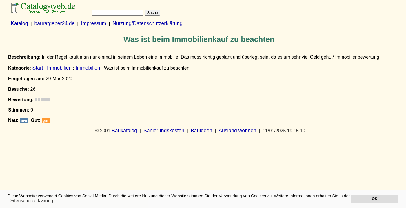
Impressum (93, 23)
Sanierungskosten (163, 130)
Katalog (19, 23)
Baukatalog (124, 130)
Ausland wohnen (237, 130)
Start (37, 68)
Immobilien (59, 68)
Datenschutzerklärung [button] (30, 200)
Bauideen (201, 130)
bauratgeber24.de (54, 23)
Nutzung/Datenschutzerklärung (147, 23)
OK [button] (374, 198)
